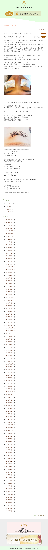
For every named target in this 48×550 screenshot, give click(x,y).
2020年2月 (9, 386)
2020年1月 (9, 389)
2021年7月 (9, 342)
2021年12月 (9, 328)
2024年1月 (9, 261)
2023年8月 (9, 275)
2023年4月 (9, 286)
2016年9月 (9, 500)
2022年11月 (9, 300)
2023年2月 (9, 292)
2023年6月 (9, 281)
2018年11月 (9, 428)
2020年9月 (9, 366)
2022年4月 (9, 317)
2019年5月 (9, 411)
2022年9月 (9, 303)
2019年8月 (9, 403)
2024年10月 (9, 236)
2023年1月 (9, 294)
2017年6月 (9, 475)
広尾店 (9, 209)
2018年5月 (9, 444)
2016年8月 (9, 502)
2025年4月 (9, 220)
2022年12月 (9, 297)
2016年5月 (9, 511)
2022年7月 (9, 308)
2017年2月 (9, 486)
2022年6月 (9, 311)
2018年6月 (9, 441)
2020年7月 (9, 372)
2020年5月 (9, 378)
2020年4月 (9, 380)
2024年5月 (9, 250)
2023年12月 (9, 264)
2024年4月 (9, 253)
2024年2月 (9, 258)
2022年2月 (9, 322)
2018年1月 (9, 455)
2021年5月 (9, 347)
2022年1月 (9, 325)
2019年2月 (9, 419)
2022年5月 (9, 314)
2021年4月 (9, 350)
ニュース (8, 203)
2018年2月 (9, 452)
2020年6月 (9, 375)
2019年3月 (9, 416)
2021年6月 (9, 344)
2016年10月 (9, 497)
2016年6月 (9, 508)
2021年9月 (9, 336)
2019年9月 (9, 400)
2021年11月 (9, 330)
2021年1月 (9, 358)
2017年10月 (9, 464)
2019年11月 (9, 394)
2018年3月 (9, 450)
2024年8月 (9, 242)
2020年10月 (9, 364)
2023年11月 (9, 267)
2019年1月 (9, 422)
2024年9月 (9, 239)
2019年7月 (9, 405)
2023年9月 (9, 272)
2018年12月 (9, 425)
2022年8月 (9, 306)
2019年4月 (9, 414)
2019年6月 (9, 408)
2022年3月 (9, 319)
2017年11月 (9, 461)
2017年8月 (9, 469)
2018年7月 (9, 439)
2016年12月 (9, 491)
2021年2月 (9, 355)
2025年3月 (9, 222)
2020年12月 (9, 361)
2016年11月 (9, 494)
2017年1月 (9, 489)
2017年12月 (9, 458)
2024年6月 (9, 247)
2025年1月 (9, 228)
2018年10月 (9, 430)
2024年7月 (9, 245)
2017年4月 (9, 480)
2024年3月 (9, 256)
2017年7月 (9, 472)
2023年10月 (9, 269)
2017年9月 (9, 466)
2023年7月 (9, 278)
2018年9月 (9, 433)
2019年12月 (9, 391)
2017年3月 (9, 483)
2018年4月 (9, 447)
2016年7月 (9, 505)
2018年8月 (9, 436)
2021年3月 (9, 353)
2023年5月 (9, 283)
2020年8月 (9, 369)
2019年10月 (9, 397)
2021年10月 (9, 333)
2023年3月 (9, 289)
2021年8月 (9, 339)
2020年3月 (9, 383)
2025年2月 (9, 225)
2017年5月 (9, 477)
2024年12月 (9, 231)
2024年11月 (9, 233)
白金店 (9, 211)
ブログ (8, 206)
